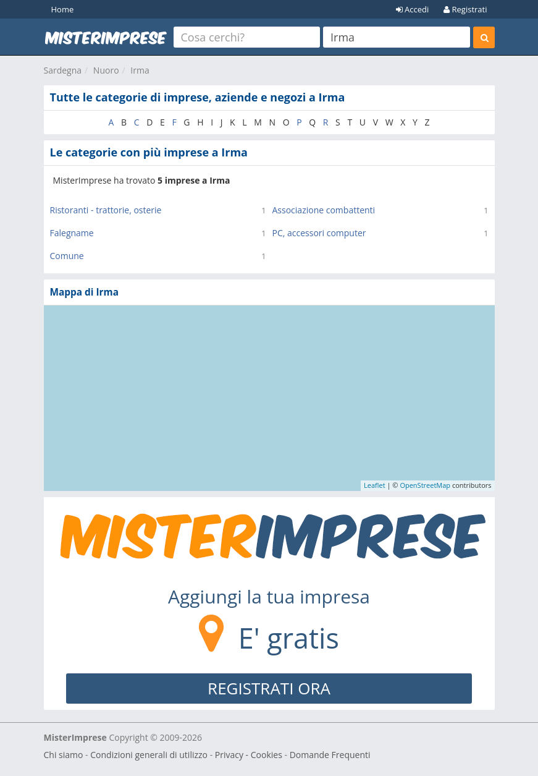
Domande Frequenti (330, 755)
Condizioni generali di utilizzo (149, 755)
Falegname (72, 233)
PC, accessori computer (319, 233)
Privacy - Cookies (248, 755)
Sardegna (63, 70)
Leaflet (374, 485)
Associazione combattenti (324, 210)
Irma (139, 70)
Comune (67, 256)
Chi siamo (63, 755)
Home (62, 9)
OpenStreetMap (425, 485)
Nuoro (106, 70)
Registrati (465, 9)
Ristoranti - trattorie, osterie (106, 210)
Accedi (412, 9)
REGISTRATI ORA (269, 688)
